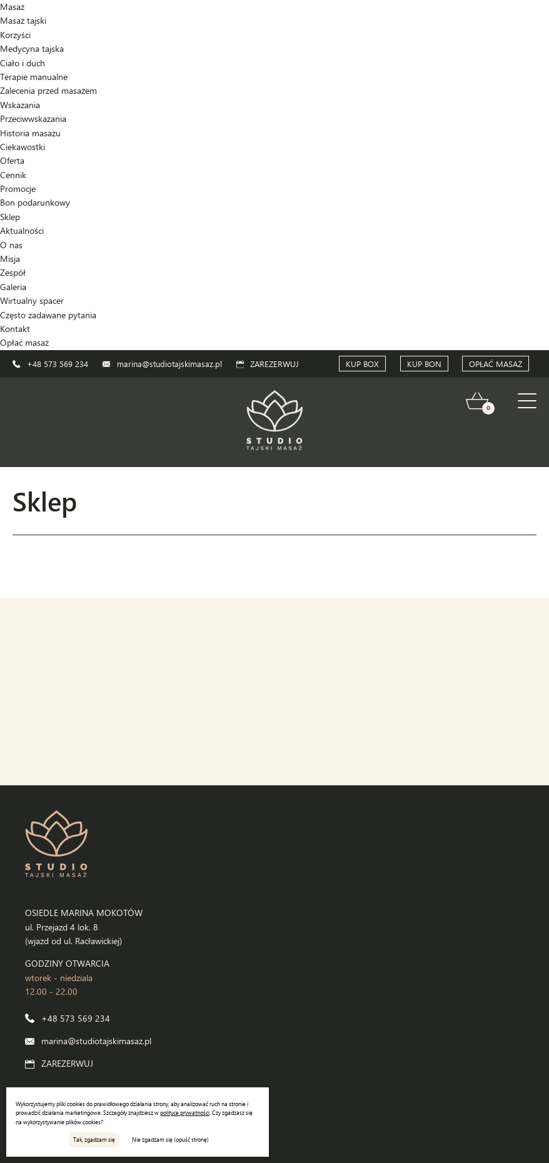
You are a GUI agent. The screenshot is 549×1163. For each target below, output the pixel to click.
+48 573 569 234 (50, 363)
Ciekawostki (22, 147)
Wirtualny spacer (32, 300)
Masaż (12, 7)
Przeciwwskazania (33, 118)
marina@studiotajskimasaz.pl (162, 363)
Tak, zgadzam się (94, 1139)
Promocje (18, 188)
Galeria (13, 287)
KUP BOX (362, 363)
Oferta (12, 160)
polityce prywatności (184, 1112)
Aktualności (22, 230)
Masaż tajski (23, 20)
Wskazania (20, 105)
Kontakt (15, 329)
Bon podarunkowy (35, 202)
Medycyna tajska (32, 48)
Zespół (13, 272)
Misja (10, 258)
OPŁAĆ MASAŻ (495, 363)
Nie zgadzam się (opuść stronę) (170, 1139)
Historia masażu (30, 133)
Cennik (13, 175)
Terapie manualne (34, 77)
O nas (11, 245)
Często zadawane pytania (48, 315)
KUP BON (424, 363)
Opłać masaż (24, 342)
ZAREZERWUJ (268, 363)
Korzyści (15, 35)
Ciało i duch (22, 63)
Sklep (10, 217)
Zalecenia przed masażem (48, 90)
